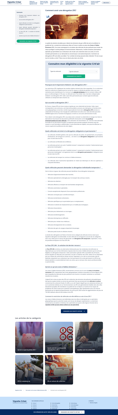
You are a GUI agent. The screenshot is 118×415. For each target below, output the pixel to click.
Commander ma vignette (74, 76)
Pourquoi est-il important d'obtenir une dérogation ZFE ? (29, 16)
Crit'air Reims (55, 407)
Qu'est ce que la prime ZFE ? (27, 350)
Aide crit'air (106, 2)
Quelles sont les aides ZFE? (86, 350)
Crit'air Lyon (54, 408)
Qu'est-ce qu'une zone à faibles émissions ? (29, 35)
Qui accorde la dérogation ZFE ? (26, 19)
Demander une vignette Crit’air (28, 41)
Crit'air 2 (35, 405)
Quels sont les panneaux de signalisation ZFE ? (56, 349)
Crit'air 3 (35, 407)
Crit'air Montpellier (56, 403)
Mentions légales (93, 402)
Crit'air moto (73, 408)
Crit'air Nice (73, 407)
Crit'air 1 (35, 403)
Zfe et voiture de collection (56, 381)
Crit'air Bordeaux (74, 405)
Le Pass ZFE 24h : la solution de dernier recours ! (29, 32)
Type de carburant (55, 71)
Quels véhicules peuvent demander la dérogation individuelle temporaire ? (29, 28)
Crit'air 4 (35, 408)
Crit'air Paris (54, 405)
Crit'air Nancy (74, 403)
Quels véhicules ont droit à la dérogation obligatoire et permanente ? (29, 23)
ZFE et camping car (24, 381)
